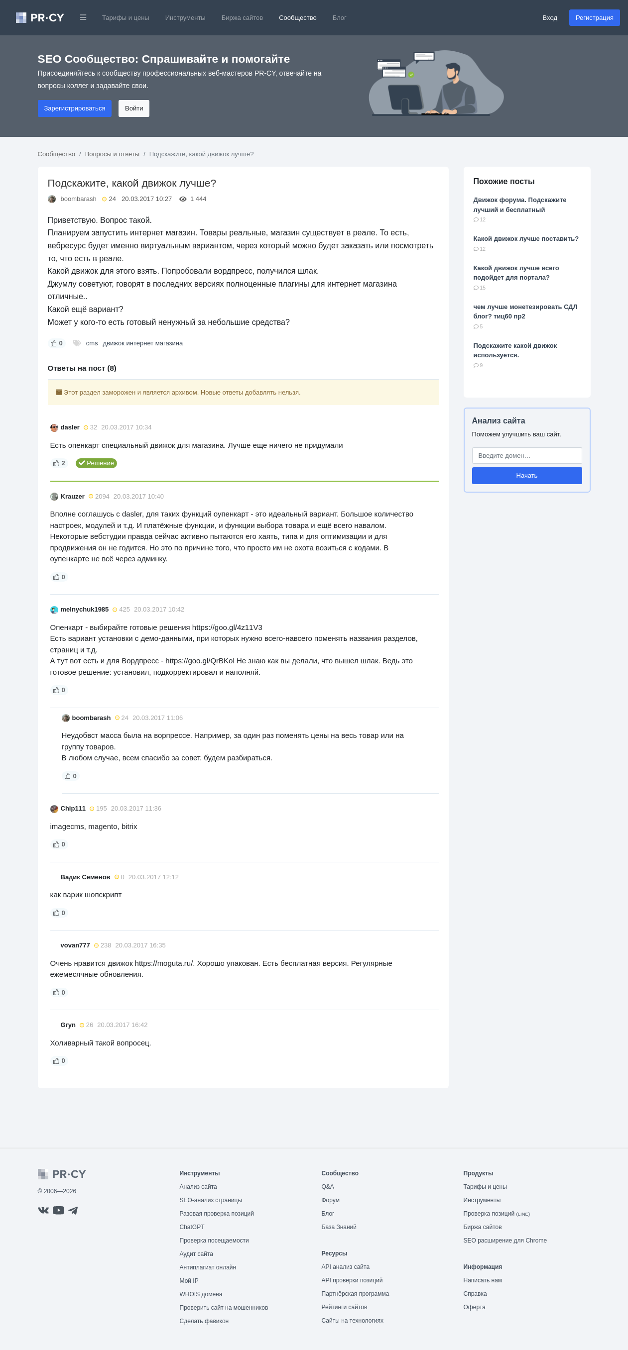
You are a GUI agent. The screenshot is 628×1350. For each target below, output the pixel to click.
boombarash (79, 199)
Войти (134, 108)
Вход (550, 17)
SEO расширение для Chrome (505, 1240)
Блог (340, 17)
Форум (331, 1200)
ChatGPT (192, 1227)
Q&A (328, 1186)
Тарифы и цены (125, 17)
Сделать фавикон (204, 1321)
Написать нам (483, 1280)
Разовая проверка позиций (217, 1213)
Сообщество (298, 17)
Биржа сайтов (242, 17)
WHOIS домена (201, 1294)
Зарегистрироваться (75, 108)
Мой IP (189, 1280)
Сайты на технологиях (352, 1320)
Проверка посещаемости (214, 1240)
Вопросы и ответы (112, 154)
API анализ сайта (346, 1266)
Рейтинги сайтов (345, 1307)
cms (92, 343)
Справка (475, 1293)
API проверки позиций (352, 1280)
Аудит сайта (196, 1253)
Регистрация (595, 17)
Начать (527, 475)
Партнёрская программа (355, 1293)
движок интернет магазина (143, 343)
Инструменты (185, 17)
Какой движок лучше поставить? (526, 238)
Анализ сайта (498, 420)
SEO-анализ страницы (211, 1200)
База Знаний (339, 1227)
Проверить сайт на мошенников (224, 1307)
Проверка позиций (497, 1213)
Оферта (475, 1307)
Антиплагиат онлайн (208, 1267)
